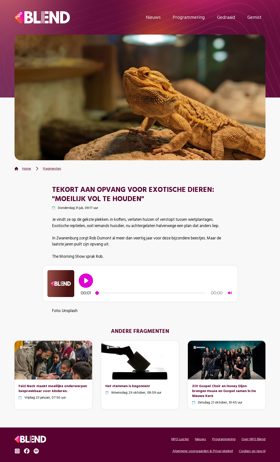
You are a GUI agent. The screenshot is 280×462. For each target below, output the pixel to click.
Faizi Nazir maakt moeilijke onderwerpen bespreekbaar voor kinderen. (53, 388)
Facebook (26, 451)
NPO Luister (180, 439)
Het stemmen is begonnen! (127, 386)
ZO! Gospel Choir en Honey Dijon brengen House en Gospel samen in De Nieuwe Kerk (224, 391)
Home (26, 168)
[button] (86, 280)
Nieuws (153, 17)
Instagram (17, 451)
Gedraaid (226, 17)
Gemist (254, 17)
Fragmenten (52, 168)
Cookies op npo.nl (252, 451)
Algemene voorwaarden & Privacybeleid (202, 451)
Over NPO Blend (253, 439)
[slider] (151, 293)
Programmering (189, 17)
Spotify (36, 451)
